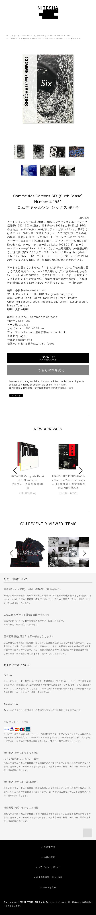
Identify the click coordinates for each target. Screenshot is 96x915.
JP (81, 218)
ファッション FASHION (20, 36)
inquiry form (59, 385)
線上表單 (69, 388)
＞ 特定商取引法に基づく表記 (48, 877)
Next (80, 470)
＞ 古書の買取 (48, 857)
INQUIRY (48, 358)
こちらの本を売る (48, 370)
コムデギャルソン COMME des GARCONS (51, 36)
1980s (12, 38)
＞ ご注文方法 (48, 847)
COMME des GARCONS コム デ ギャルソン (61, 38)
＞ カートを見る (48, 887)
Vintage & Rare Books (29, 38)
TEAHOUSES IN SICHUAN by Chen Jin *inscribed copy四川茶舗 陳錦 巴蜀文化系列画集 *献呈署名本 (68, 482)
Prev (15, 470)
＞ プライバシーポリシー (48, 867)
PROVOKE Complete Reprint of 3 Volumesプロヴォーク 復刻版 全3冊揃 (27, 482)
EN (87, 218)
